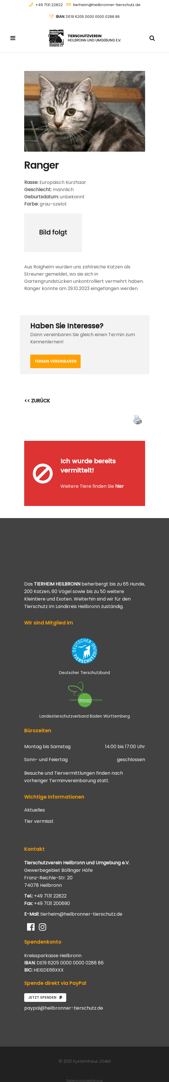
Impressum (84, 1070)
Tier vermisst (39, 804)
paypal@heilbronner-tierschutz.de (63, 991)
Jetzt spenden (45, 980)
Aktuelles (34, 793)
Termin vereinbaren (55, 361)
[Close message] (141, 445)
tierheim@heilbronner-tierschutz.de (106, 4)
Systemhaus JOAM (92, 1044)
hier (119, 478)
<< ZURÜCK (37, 400)
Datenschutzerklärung (84, 1064)
